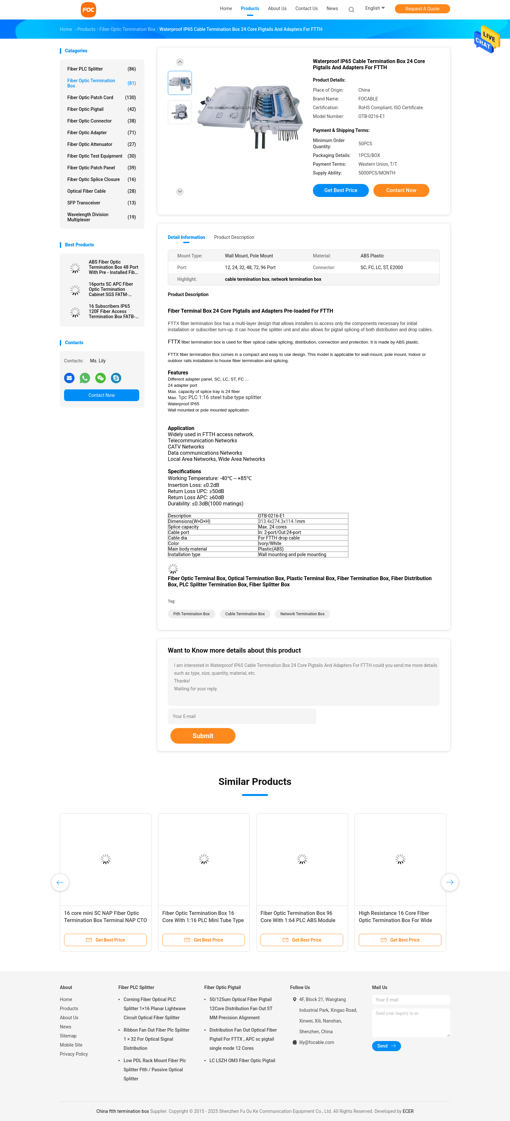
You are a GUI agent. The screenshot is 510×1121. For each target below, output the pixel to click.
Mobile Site (71, 1045)
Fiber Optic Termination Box (101, 83)
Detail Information (186, 237)
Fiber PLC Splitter (101, 69)
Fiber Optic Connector (101, 121)
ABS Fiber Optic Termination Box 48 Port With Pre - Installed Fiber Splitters (114, 267)
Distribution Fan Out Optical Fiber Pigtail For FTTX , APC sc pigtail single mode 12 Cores (243, 1039)
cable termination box (245, 614)
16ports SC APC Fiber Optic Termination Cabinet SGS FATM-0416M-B (111, 289)
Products (69, 1008)
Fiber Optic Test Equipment (101, 156)
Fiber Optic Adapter (101, 132)
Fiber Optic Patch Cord (101, 97)
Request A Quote (422, 8)
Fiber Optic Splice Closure (101, 179)
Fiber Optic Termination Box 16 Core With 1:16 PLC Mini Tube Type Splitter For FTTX (203, 920)
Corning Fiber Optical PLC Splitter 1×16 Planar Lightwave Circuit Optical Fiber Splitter (155, 1008)
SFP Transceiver (101, 203)
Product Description (234, 237)
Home (66, 999)
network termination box (302, 614)
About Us (69, 1017)
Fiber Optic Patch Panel (101, 167)
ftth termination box (191, 614)
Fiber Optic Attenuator (101, 144)
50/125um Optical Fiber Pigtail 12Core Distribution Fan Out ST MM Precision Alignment (241, 1008)
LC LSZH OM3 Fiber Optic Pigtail (242, 1060)
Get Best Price (340, 190)
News (65, 1026)
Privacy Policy (74, 1054)
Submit (203, 736)
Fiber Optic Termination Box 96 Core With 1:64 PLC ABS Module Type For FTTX (298, 920)
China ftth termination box (122, 1111)
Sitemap (68, 1035)
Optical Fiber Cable (101, 191)
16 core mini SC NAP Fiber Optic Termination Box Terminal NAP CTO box (105, 920)
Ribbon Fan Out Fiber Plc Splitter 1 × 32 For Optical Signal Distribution (157, 1039)
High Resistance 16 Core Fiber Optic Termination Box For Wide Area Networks (395, 920)
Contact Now (101, 395)
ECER (408, 1111)
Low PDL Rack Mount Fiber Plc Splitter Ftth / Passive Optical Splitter (155, 1069)
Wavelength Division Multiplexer (101, 217)
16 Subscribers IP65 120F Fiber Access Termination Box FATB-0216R (112, 311)
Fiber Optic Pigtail (101, 109)
